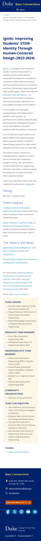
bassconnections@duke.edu (20, 488)
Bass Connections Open (18, 452)
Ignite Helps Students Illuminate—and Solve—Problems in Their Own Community (19, 251)
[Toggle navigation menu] (20, 9)
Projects (7, 15)
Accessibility (9, 536)
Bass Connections (17, 474)
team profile (30, 184)
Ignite (5, 68)
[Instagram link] (21, 511)
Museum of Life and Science (15, 95)
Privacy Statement (24, 536)
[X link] (14, 511)
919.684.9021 (14, 493)
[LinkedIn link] (35, 511)
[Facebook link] (7, 511)
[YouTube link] (28, 511)
